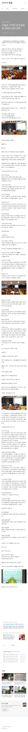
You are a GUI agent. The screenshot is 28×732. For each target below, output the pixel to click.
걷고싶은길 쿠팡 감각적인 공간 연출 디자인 (14, 624)
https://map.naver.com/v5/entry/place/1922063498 (12, 633)
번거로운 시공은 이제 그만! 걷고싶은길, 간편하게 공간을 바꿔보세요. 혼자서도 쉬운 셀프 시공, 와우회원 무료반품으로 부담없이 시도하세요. (13, 627)
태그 (7, 8)
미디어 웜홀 (7, 3)
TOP (25, 727)
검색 (22, 3)
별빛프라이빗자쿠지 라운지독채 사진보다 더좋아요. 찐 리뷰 (9, 635)
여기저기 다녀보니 (7, 651)
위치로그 (23, 8)
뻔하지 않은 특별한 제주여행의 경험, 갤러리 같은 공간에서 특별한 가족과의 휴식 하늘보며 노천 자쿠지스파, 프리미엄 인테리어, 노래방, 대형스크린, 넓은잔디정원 (9, 638)
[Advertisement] (14, 604)
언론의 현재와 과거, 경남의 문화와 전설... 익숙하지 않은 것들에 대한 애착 (10, 706)
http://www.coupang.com (8, 622)
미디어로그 (14, 8)
